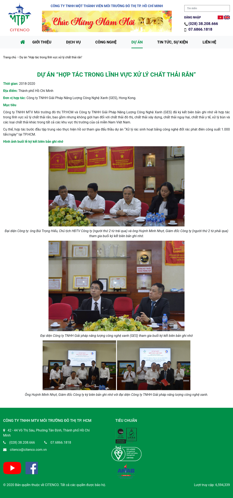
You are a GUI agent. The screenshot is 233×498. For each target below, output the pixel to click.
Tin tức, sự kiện (172, 42)
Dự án (137, 42)
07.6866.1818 (200, 29)
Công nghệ (105, 42)
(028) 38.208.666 (203, 23)
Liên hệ (209, 42)
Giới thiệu (41, 42)
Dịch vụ (73, 42)
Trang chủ (9, 57)
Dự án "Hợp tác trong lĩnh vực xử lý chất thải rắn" (51, 57)
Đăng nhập (192, 17)
